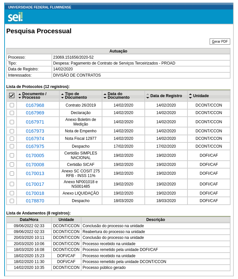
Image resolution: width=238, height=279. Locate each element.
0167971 (35, 122)
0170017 (35, 184)
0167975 (35, 146)
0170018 (35, 193)
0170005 (35, 155)
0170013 (35, 173)
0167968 (35, 105)
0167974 (35, 138)
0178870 (35, 200)
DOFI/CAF (209, 155)
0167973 (35, 131)
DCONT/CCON (209, 105)
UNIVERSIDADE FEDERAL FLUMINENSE (39, 7)
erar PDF (220, 41)
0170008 (35, 164)
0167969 (35, 112)
